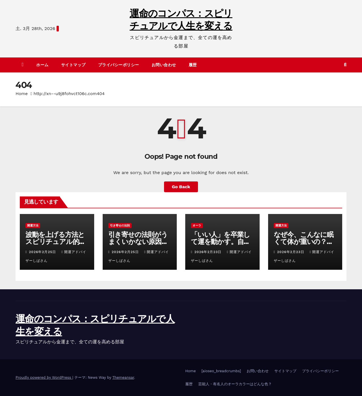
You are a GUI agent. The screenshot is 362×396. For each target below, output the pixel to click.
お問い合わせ (164, 64)
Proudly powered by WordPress (44, 377)
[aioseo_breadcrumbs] (221, 371)
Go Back (181, 186)
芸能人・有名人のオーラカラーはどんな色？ (235, 384)
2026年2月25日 (43, 252)
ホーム (42, 64)
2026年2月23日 (208, 252)
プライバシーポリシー (118, 64)
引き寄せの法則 (120, 225)
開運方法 (32, 225)
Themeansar (123, 377)
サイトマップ (73, 64)
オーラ (197, 225)
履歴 (193, 64)
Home (22, 93)
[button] (345, 64)
